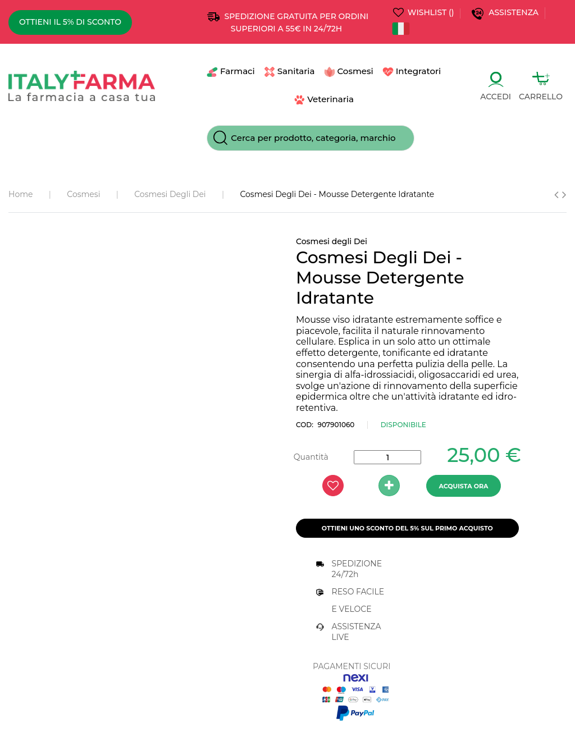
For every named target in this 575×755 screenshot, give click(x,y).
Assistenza (515, 12)
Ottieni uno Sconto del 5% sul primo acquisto (407, 528)
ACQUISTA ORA (463, 486)
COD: (304, 424)
